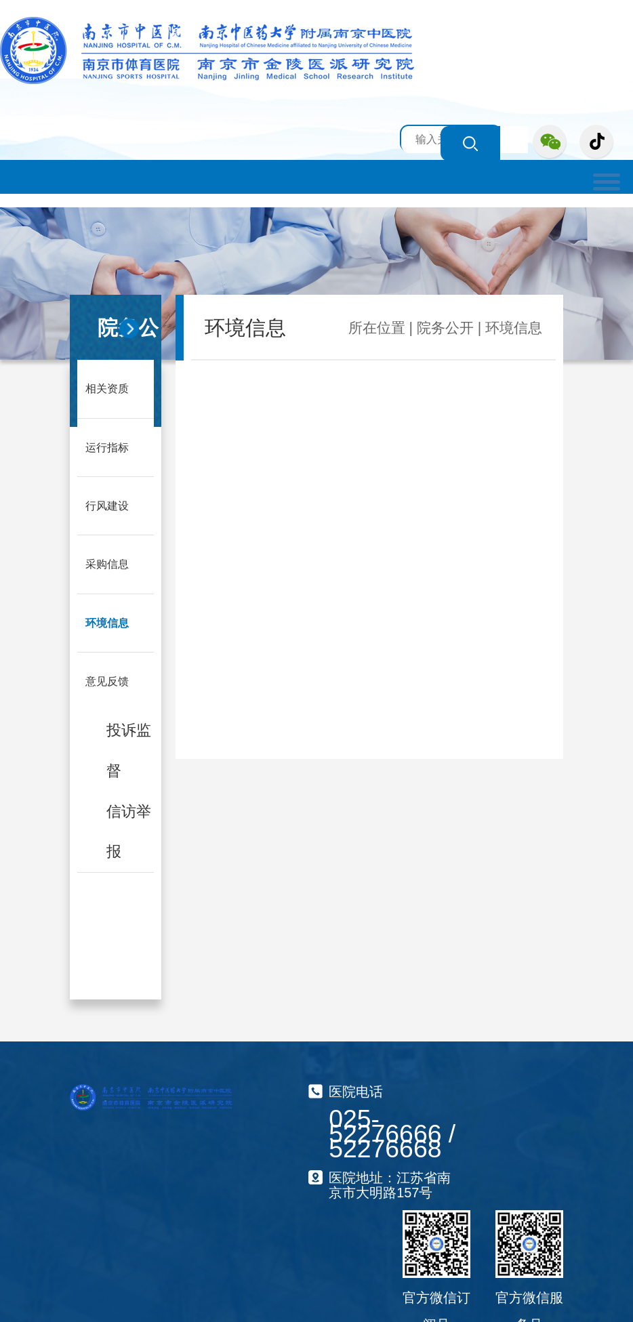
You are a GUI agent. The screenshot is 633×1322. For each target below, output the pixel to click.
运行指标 (107, 446)
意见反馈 (107, 678)
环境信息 (107, 620)
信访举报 (128, 827)
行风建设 (107, 504)
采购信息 (107, 562)
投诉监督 (128, 747)
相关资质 (107, 388)
